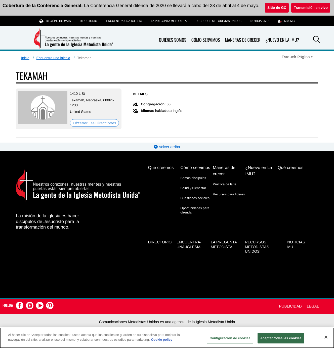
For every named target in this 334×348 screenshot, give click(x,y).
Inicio (25, 58)
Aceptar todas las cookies (281, 338)
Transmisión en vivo (311, 8)
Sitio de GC (276, 8)
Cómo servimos (205, 40)
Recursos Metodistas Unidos (218, 21)
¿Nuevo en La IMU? (282, 40)
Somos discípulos (193, 178)
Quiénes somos (172, 40)
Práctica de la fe (224, 184)
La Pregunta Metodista (169, 21)
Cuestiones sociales (195, 198)
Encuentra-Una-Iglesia (124, 21)
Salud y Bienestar (193, 188)
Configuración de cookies (230, 338)
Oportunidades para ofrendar (194, 210)
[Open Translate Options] (297, 57)
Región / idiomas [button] (55, 21)
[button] (316, 40)
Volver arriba (167, 147)
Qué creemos (161, 167)
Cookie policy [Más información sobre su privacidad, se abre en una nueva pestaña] (162, 339)
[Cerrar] (325, 336)
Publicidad (290, 306)
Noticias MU (260, 21)
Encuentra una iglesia (53, 58)
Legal (313, 306)
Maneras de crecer (242, 40)
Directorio (88, 21)
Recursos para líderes (229, 194)
